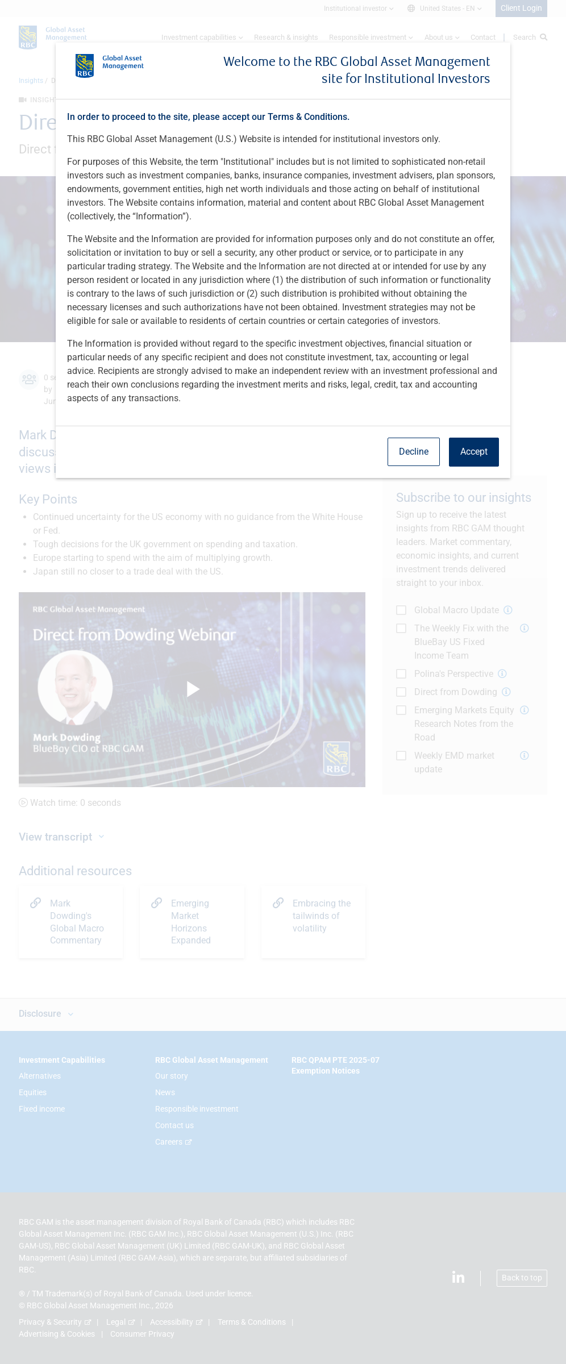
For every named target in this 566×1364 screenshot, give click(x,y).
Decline (413, 451)
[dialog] (283, 682)
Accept (474, 451)
